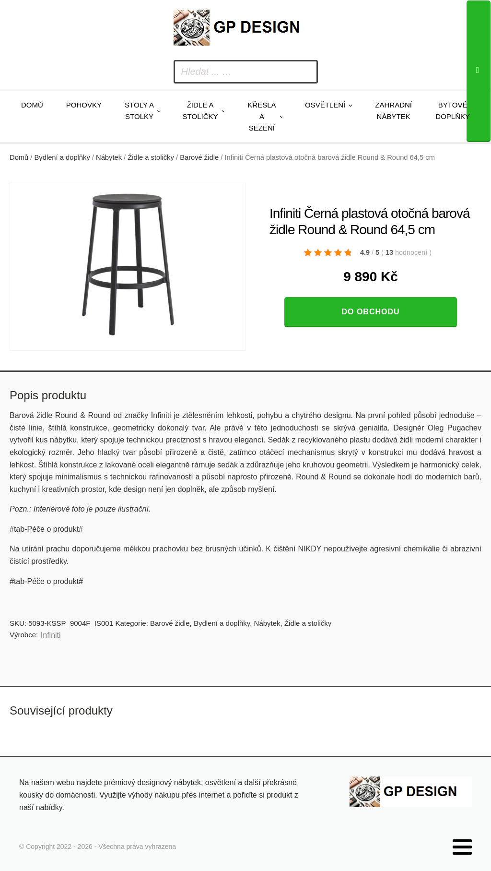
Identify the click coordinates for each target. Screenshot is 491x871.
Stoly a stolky (139, 110)
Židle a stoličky (200, 110)
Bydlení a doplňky (62, 157)
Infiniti (51, 635)
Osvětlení (325, 105)
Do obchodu (370, 312)
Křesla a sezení (261, 116)
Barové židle (199, 157)
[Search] (479, 71)
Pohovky (84, 105)
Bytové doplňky (452, 110)
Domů (32, 105)
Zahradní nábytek (393, 110)
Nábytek (109, 157)
